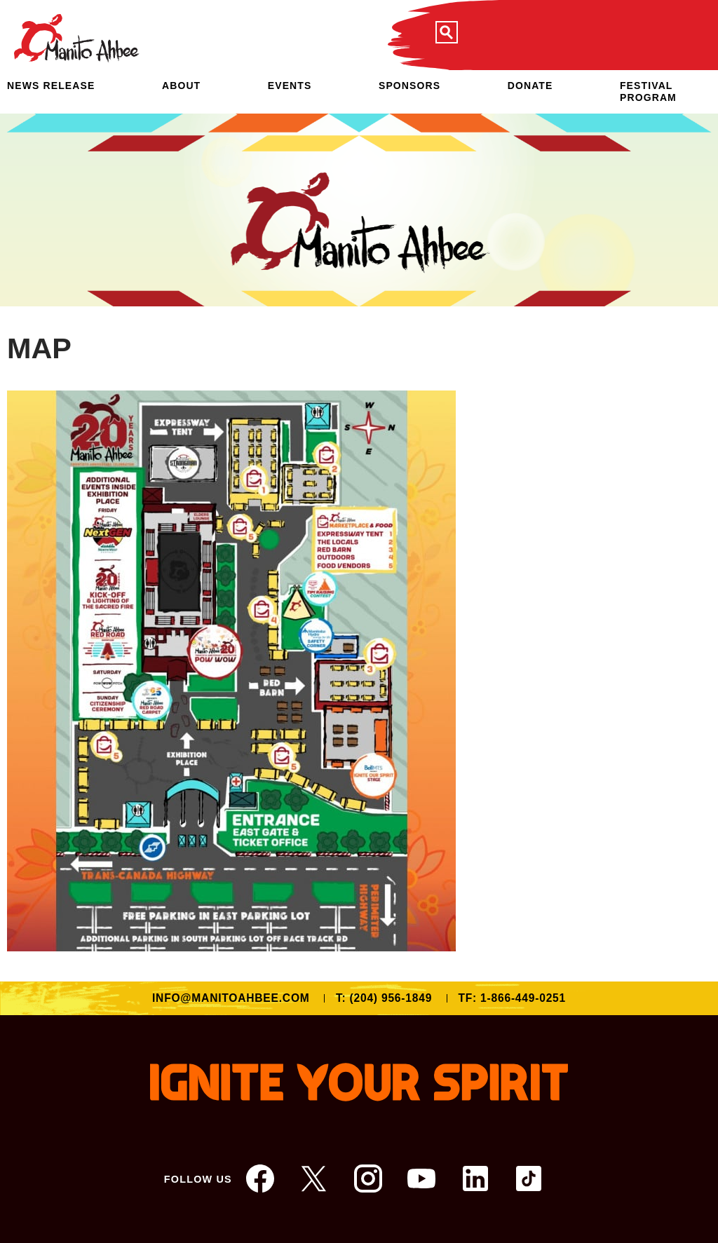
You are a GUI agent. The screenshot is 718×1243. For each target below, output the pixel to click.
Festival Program (648, 91)
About (181, 85)
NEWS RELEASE (51, 85)
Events (290, 85)
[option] (359, 210)
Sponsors (409, 85)
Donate (530, 85)
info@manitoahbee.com (231, 998)
